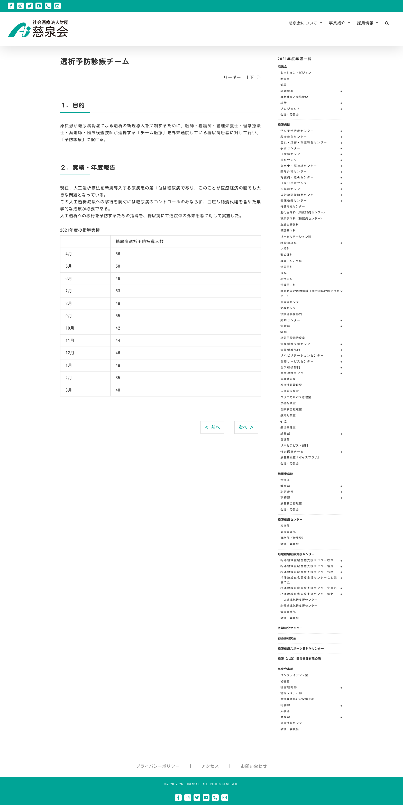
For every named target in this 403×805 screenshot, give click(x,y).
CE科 (283, 331)
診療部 (285, 479)
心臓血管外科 (289, 224)
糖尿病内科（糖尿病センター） (302, 218)
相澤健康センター (290, 519)
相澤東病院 (285, 473)
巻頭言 (285, 78)
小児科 (285, 248)
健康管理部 (288, 531)
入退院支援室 (289, 391)
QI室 (283, 421)
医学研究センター (290, 628)
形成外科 (286, 254)
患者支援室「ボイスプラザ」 (300, 457)
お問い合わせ (254, 766)
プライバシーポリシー (158, 766)
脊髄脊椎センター (292, 206)
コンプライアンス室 (294, 675)
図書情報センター (292, 722)
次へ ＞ (246, 427)
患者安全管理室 (291, 503)
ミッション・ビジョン (295, 72)
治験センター (289, 307)
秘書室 (285, 681)
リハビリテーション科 (295, 236)
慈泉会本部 (285, 668)
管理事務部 (288, 611)
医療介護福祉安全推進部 (297, 699)
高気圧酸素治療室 (292, 337)
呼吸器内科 (288, 284)
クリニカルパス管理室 (295, 397)
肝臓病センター (291, 302)
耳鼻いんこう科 (291, 260)
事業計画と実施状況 (294, 96)
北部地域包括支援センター (298, 605)
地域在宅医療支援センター (296, 554)
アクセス (210, 766)
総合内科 (286, 278)
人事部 (285, 711)
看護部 (285, 439)
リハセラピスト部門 (294, 445)
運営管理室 (288, 427)
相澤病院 (284, 124)
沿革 (283, 84)
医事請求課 (288, 378)
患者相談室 (288, 403)
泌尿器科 (286, 266)
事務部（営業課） (292, 537)
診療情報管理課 (291, 384)
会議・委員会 (289, 114)
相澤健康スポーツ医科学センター (301, 648)
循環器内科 (288, 230)
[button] (387, 23)
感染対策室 (288, 415)
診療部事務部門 (291, 314)
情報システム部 (291, 693)
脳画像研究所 (287, 638)
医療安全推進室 (291, 409)
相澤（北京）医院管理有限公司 (299, 658)
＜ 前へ (212, 427)
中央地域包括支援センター (298, 599)
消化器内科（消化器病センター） (303, 212)
